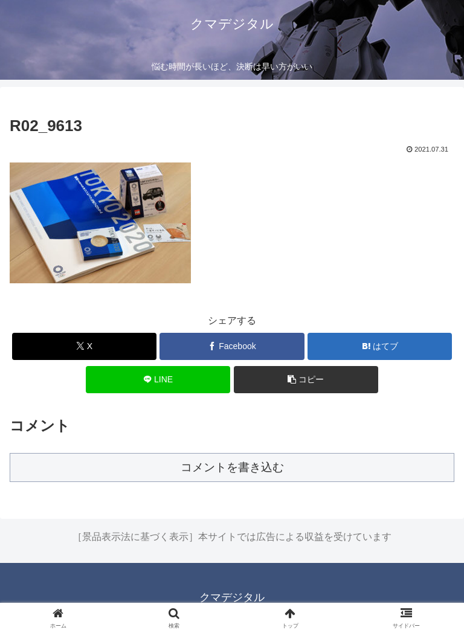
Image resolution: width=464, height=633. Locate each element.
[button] (306, 379)
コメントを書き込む (232, 467)
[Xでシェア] (84, 346)
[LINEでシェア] (158, 379)
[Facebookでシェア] (232, 346)
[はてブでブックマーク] (380, 346)
